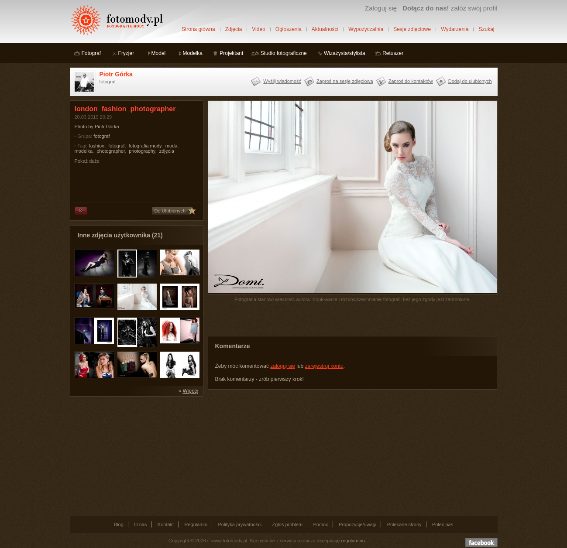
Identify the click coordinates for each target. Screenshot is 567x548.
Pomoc (320, 524)
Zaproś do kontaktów (410, 81)
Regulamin (196, 524)
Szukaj (486, 29)
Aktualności (325, 29)
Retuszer (392, 53)
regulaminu (353, 540)
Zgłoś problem (287, 524)
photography (142, 151)
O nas (140, 524)
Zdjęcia (233, 29)
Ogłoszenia (288, 29)
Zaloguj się (381, 8)
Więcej (190, 391)
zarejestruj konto (324, 366)
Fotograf (91, 53)
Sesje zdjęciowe (412, 29)
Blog (119, 524)
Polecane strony (404, 524)
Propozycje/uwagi (357, 524)
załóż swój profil (449, 8)
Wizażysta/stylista (344, 53)
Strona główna (198, 29)
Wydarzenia (454, 29)
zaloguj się (282, 366)
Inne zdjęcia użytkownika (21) (120, 235)
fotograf (101, 136)
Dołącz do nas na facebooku (481, 542)
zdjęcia (166, 151)
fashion (96, 145)
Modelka (193, 53)
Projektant (231, 53)
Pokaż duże (87, 161)
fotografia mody (145, 145)
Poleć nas (442, 524)
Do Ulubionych (170, 210)
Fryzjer (126, 53)
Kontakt (166, 524)
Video (258, 29)
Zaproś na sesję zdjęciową (344, 81)
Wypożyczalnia (365, 29)
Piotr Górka (116, 74)
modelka (84, 151)
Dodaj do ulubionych (470, 81)
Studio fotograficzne (284, 53)
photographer (110, 151)
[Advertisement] (135, 455)
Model (158, 53)
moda (171, 145)
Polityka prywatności (239, 524)
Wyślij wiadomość (282, 81)
